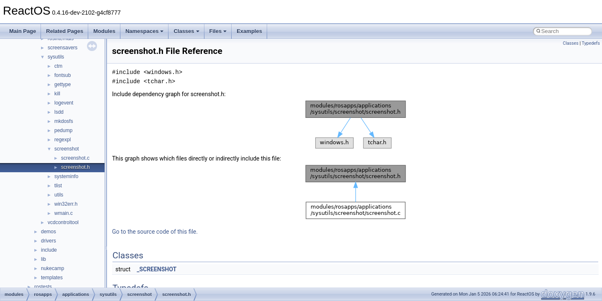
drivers (48, 241)
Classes (186, 31)
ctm (58, 66)
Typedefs (591, 43)
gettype (62, 84)
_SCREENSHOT (156, 269)
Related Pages (64, 31)
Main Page (22, 31)
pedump (63, 130)
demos (48, 232)
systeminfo (66, 176)
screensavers (62, 48)
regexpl (62, 140)
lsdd (59, 112)
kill (57, 94)
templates (52, 278)
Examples (249, 31)
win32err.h (65, 204)
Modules (104, 31)
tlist (58, 186)
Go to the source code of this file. (155, 231)
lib (43, 259)
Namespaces (144, 31)
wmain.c (63, 213)
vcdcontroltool (63, 222)
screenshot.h (75, 167)
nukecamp (52, 268)
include (49, 250)
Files (218, 31)
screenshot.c (75, 158)
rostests (43, 287)
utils (58, 195)
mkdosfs (63, 121)
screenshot (66, 149)
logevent (63, 103)
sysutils (56, 57)
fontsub (62, 75)
